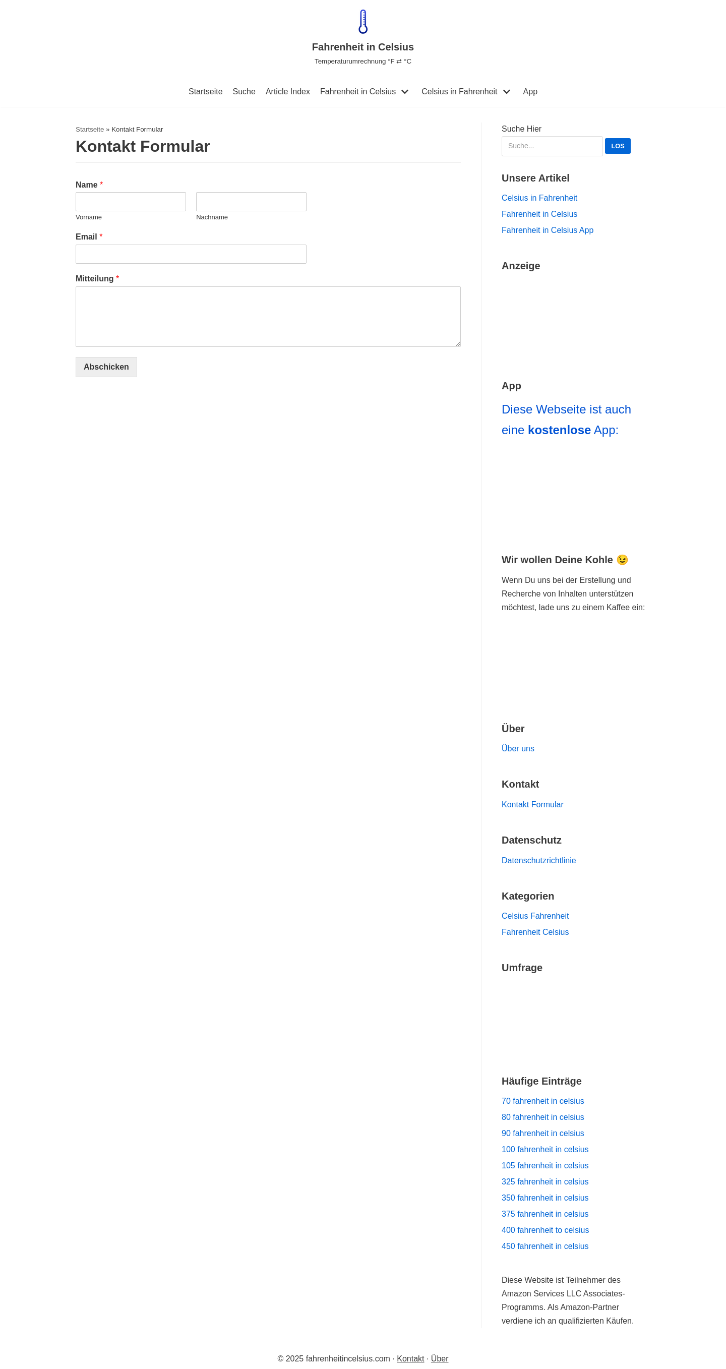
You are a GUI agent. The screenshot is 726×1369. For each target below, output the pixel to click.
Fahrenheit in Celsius (358, 91)
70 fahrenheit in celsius (543, 1101)
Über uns (518, 748)
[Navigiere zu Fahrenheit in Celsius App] (576, 490)
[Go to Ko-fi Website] (576, 682)
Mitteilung (97, 278)
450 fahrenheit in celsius (545, 1246)
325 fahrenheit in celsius (545, 1181)
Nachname (212, 217)
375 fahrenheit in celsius (545, 1214)
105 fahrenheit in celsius (545, 1165)
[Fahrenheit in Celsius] (363, 38)
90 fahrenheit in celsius (543, 1133)
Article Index (288, 91)
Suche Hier (566, 140)
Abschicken (106, 367)
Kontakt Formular (533, 804)
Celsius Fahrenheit (535, 916)
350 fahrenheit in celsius (545, 1198)
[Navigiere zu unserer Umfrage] (576, 1017)
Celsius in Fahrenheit (459, 91)
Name (89, 185)
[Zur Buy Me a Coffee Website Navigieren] (576, 646)
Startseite (206, 91)
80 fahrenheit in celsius (543, 1117)
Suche (244, 91)
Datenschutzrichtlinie (539, 860)
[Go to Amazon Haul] (576, 319)
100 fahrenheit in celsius (545, 1149)
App (530, 91)
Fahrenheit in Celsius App (547, 230)
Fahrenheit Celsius (535, 932)
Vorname (89, 217)
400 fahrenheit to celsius (545, 1230)
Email (89, 236)
